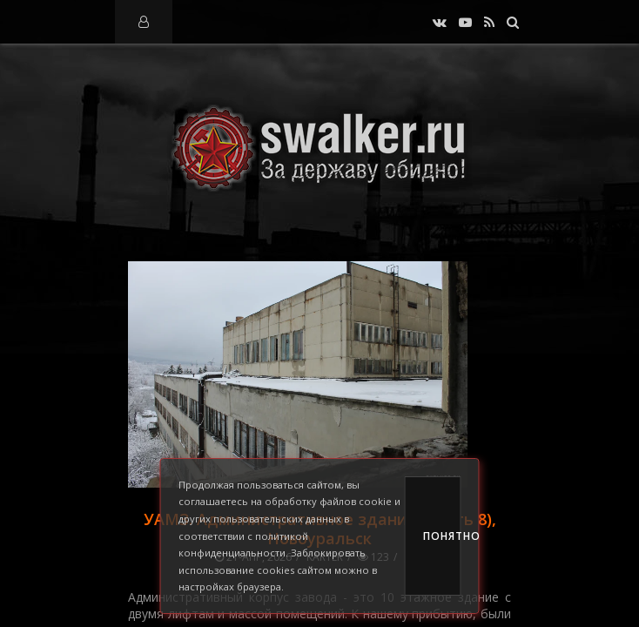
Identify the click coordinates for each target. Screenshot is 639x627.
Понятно (442, 536)
